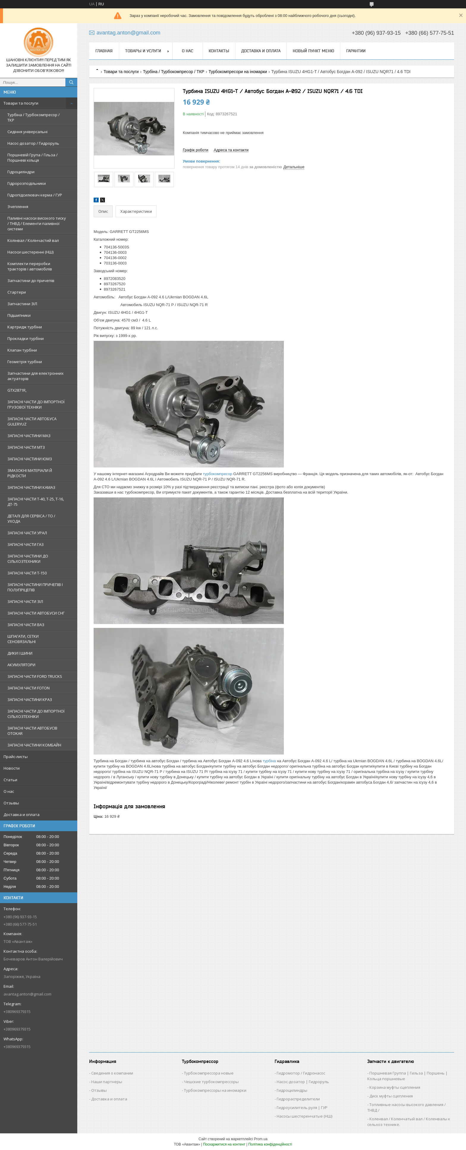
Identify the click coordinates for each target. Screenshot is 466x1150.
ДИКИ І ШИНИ (19, 653)
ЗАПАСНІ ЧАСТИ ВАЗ (25, 624)
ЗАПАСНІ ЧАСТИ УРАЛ (27, 532)
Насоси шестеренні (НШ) (30, 252)
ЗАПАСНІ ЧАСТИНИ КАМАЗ (31, 487)
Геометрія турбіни (24, 361)
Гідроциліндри (20, 171)
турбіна (269, 761)
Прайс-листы (16, 756)
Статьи (10, 779)
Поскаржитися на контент (224, 1144)
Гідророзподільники (26, 183)
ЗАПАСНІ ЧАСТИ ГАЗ (25, 544)
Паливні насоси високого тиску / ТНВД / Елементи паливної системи (36, 223)
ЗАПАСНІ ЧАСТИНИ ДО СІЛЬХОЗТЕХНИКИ (27, 558)
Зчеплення (17, 206)
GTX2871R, (16, 390)
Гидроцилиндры (292, 1090)
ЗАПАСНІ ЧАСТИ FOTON (28, 688)
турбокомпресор (217, 474)
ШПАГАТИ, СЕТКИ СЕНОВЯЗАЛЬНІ (23, 639)
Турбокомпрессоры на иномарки (215, 1090)
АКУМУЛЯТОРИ (21, 664)
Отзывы (11, 803)
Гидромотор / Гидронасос (301, 1073)
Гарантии (356, 50)
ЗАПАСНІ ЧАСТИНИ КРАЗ (29, 699)
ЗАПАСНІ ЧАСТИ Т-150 (27, 573)
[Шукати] (71, 82)
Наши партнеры (106, 1081)
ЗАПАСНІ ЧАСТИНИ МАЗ (29, 435)
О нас (9, 791)
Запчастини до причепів (30, 280)
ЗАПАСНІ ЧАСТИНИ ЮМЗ (29, 458)
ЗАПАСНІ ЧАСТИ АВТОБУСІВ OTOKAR (32, 730)
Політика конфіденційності (270, 1144)
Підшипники (19, 315)
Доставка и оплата (22, 814)
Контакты (219, 50)
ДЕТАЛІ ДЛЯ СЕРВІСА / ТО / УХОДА (31, 518)
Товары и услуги (143, 50)
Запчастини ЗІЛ (22, 303)
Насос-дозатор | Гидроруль (303, 1081)
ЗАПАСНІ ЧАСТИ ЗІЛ (25, 601)
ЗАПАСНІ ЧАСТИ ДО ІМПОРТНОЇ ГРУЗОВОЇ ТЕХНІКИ (35, 404)
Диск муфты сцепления (391, 1096)
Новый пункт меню (313, 50)
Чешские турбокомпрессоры (211, 1081)
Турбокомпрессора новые (209, 1073)
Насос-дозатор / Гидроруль (33, 143)
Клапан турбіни (22, 350)
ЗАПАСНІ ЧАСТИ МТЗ (26, 447)
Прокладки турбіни (25, 338)
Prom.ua (260, 1139)
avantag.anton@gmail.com (27, 994)
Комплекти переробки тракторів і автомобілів (29, 266)
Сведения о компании (112, 1073)
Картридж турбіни (24, 327)
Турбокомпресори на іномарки (238, 71)
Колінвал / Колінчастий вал (33, 240)
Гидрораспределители (298, 1099)
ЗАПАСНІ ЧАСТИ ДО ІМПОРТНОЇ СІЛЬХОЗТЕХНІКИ (35, 713)
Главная (104, 50)
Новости (12, 768)
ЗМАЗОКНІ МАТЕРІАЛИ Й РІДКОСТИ (29, 473)
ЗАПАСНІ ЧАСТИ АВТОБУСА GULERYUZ (31, 421)
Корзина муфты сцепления (394, 1087)
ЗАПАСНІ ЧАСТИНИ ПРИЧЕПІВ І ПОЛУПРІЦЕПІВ (35, 587)
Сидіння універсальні (27, 131)
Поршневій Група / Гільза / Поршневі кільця (32, 157)
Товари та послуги (21, 103)
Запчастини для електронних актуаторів (35, 376)
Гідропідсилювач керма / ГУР (34, 195)
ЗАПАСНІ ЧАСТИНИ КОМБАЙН (34, 745)
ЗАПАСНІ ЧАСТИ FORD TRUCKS (34, 676)
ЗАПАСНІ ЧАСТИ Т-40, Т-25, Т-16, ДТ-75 (35, 501)
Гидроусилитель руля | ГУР (302, 1107)
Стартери (16, 292)
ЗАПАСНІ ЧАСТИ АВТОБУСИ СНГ (35, 613)
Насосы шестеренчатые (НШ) (304, 1116)
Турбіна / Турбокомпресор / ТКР (33, 117)
